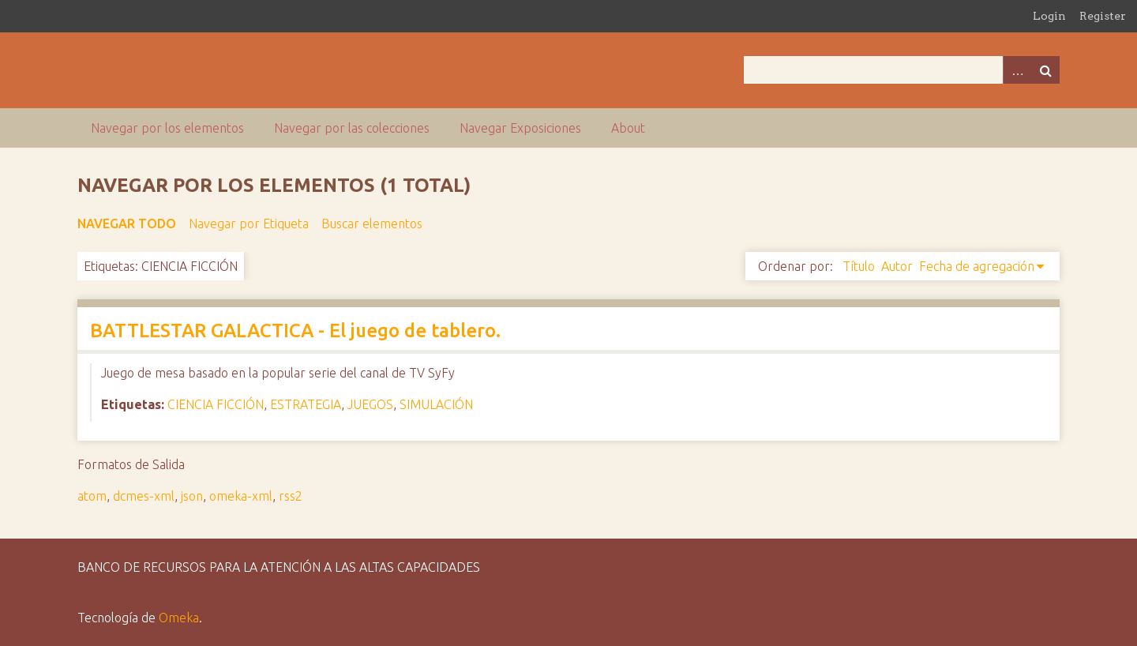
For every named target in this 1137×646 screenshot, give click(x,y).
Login (1049, 15)
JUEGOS (370, 404)
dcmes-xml (143, 496)
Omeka (179, 617)
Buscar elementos (371, 223)
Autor (897, 266)
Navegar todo (126, 223)
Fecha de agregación (976, 266)
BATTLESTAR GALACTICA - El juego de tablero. (295, 330)
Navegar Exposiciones (520, 128)
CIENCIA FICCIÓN (215, 404)
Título (858, 266)
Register (1102, 15)
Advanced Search (1017, 70)
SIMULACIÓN (436, 404)
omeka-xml (240, 496)
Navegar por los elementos (167, 128)
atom (92, 496)
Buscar (1045, 70)
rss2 (290, 496)
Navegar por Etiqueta (249, 223)
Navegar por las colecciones (352, 128)
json (192, 496)
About (628, 128)
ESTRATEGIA (305, 404)
